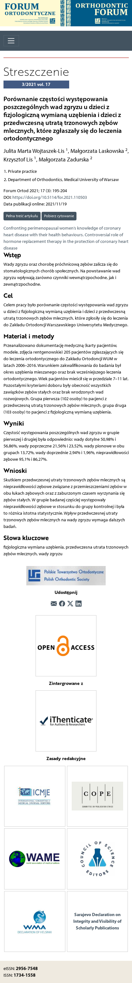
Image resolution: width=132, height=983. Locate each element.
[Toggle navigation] (11, 40)
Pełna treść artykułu (22, 215)
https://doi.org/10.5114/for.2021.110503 (49, 197)
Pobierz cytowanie (59, 215)
